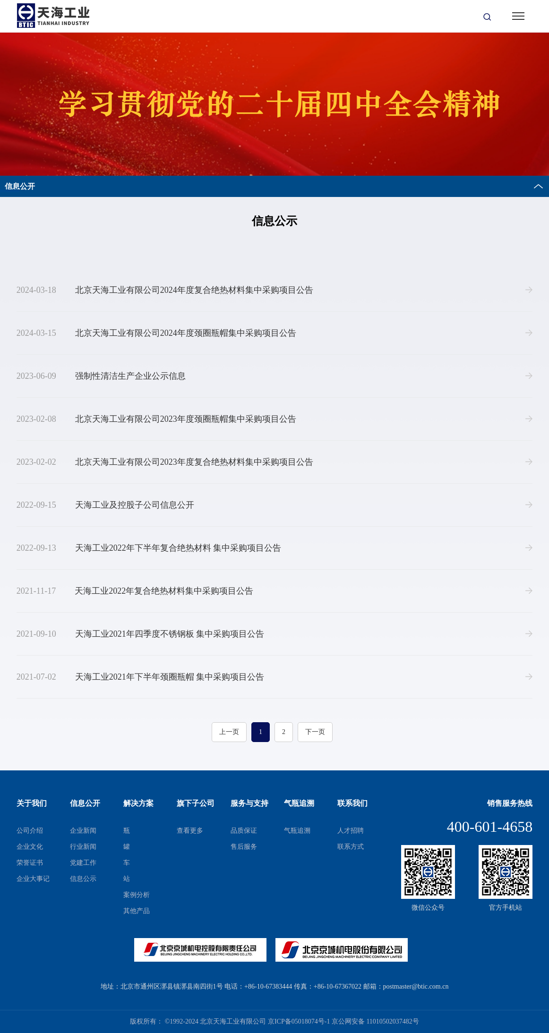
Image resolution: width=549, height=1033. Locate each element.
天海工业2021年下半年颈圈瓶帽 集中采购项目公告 (141, 677)
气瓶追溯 (297, 830)
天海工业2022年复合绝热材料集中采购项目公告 (135, 591)
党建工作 (83, 862)
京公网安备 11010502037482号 (375, 1021)
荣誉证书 (30, 862)
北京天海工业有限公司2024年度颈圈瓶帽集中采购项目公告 (156, 333)
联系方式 (350, 846)
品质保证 (244, 830)
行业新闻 (83, 846)
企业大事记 (33, 878)
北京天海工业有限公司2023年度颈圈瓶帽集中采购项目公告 (156, 419)
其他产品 (136, 910)
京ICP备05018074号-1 (299, 1021)
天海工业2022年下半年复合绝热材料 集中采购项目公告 (149, 548)
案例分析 (136, 894)
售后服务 (244, 846)
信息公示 (83, 878)
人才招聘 (350, 830)
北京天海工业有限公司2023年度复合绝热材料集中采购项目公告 (165, 462)
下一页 (315, 731)
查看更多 (190, 830)
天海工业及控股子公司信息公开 (105, 505)
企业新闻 (83, 830)
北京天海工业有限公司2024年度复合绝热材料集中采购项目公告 (165, 290)
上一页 (229, 731)
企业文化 (30, 846)
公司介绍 (30, 830)
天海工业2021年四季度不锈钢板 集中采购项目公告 (141, 634)
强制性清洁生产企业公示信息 (101, 376)
